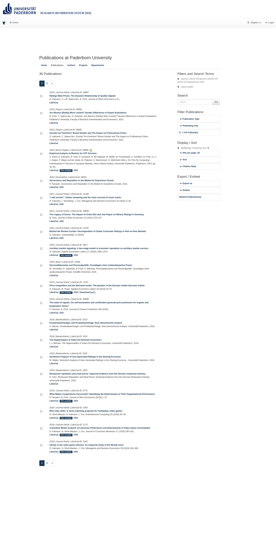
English (254, 22)
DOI (76, 170)
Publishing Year (189, 126)
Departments (97, 65)
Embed (185, 190)
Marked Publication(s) (190, 197)
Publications (57, 65)
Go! (216, 102)
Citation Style (188, 166)
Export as (186, 183)
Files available (66, 170)
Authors (71, 65)
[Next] (52, 83)
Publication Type (189, 119)
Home (14, 22)
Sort (183, 159)
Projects (83, 65)
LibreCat (54, 102)
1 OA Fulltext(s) (188, 132)
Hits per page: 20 (190, 153)
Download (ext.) (87, 292)
